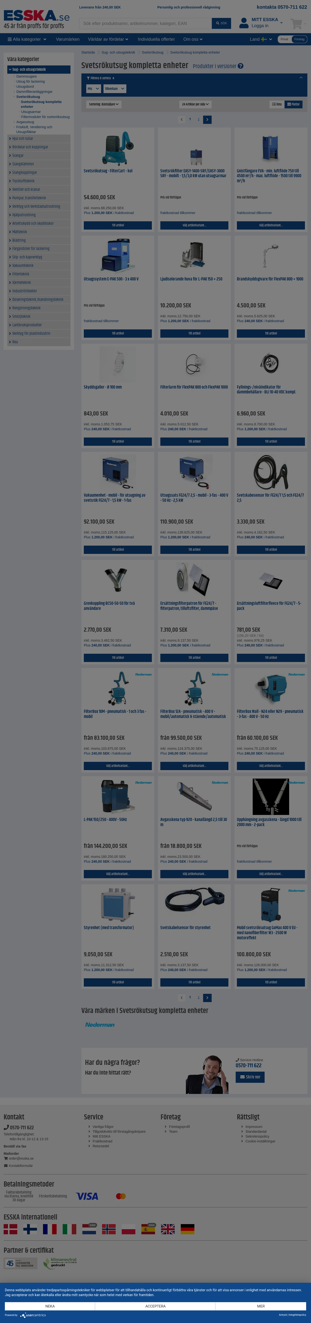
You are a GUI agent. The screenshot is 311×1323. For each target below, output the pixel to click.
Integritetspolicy (297, 1315)
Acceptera (155, 1306)
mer (261, 1306)
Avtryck (283, 1315)
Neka (50, 1306)
